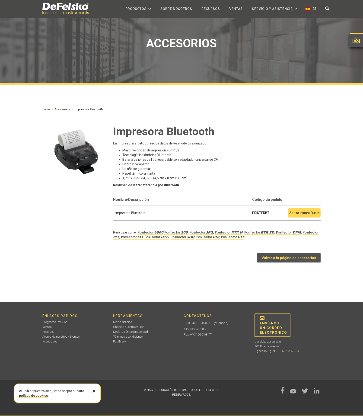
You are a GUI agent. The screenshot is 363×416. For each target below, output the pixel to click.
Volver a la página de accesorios (289, 258)
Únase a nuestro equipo (128, 327)
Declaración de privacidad (130, 331)
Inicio (46, 109)
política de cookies (33, 395)
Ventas (236, 9)
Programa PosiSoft (54, 322)
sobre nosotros (176, 9)
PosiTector (150, 232)
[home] (65, 9)
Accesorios (62, 109)
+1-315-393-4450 (195, 328)
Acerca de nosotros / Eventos (61, 336)
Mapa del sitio (122, 322)
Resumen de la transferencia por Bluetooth (146, 185)
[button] (138, 9)
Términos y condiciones (128, 336)
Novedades (49, 341)
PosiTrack (119, 341)
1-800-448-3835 (194, 323)
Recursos (210, 9)
